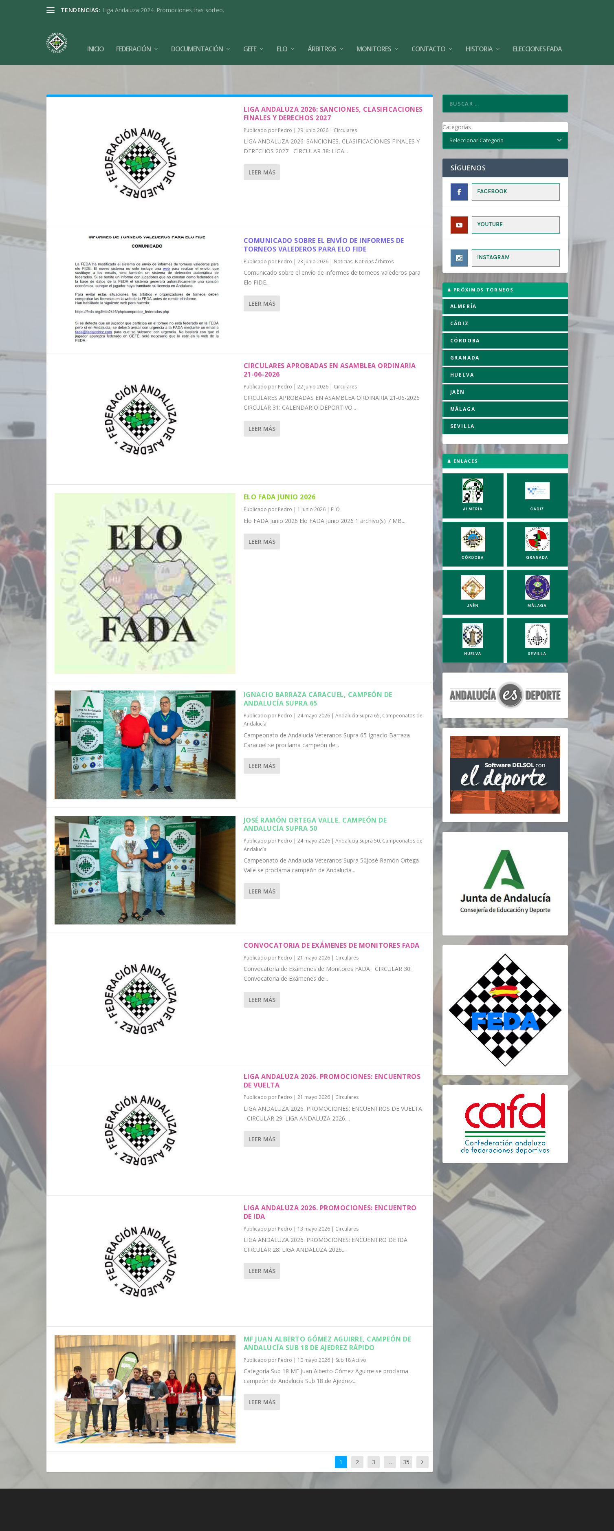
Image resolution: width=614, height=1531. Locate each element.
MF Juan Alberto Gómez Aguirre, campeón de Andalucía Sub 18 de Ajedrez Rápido (328, 1318)
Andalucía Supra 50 (357, 815)
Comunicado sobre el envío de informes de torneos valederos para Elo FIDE (324, 219)
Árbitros (322, 37)
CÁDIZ (459, 298)
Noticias (343, 236)
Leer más (262, 147)
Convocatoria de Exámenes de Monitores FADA (333, 920)
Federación (133, 37)
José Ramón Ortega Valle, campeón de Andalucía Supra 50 (315, 799)
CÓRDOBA (465, 315)
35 (406, 1437)
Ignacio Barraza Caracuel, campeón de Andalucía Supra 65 (318, 673)
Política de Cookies (259, 1521)
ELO (335, 484)
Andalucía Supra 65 (357, 690)
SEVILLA (462, 400)
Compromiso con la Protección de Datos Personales (458, 1521)
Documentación (197, 37)
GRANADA (465, 332)
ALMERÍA (463, 281)
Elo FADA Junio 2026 (280, 471)
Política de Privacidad (355, 1521)
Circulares (345, 104)
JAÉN (457, 366)
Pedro (285, 104)
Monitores (374, 37)
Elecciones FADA (537, 37)
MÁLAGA (462, 383)
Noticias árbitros (374, 236)
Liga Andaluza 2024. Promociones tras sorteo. (163, 10)
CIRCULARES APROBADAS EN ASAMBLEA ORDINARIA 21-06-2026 (330, 344)
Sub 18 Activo (350, 1334)
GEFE (249, 37)
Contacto (428, 37)
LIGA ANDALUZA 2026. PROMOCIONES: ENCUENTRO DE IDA (330, 1187)
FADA (75, 1521)
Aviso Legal (305, 1521)
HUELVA (462, 349)
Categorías (456, 102)
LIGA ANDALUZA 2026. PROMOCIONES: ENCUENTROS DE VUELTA (332, 1055)
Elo (282, 37)
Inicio (95, 37)
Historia (479, 37)
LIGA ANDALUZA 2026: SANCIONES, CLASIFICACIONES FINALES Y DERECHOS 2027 (333, 88)
